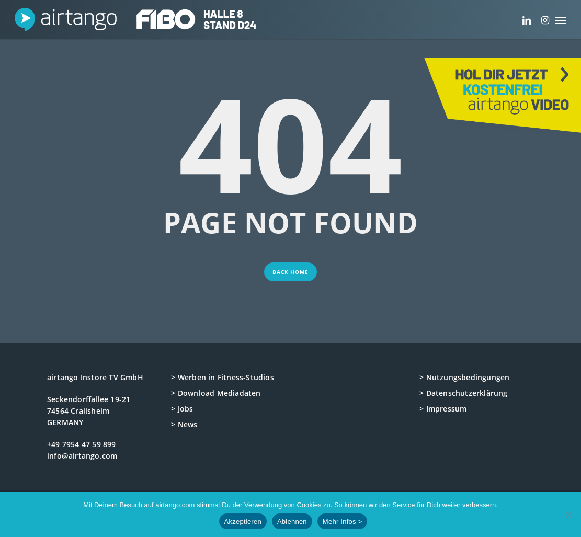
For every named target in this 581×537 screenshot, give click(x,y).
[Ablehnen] (568, 514)
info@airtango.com (82, 456)
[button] (560, 19)
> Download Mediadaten (215, 393)
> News (184, 424)
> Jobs (182, 409)
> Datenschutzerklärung (463, 393)
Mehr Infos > (342, 521)
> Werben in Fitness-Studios (222, 377)
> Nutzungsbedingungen (464, 377)
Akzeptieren (242, 521)
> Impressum (442, 409)
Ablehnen (292, 521)
